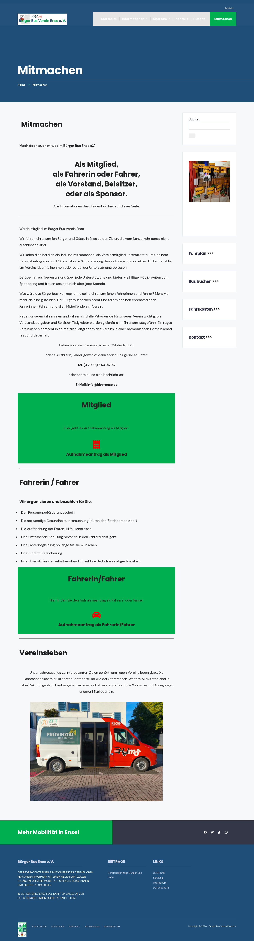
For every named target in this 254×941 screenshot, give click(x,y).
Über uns (160, 19)
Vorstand (57, 926)
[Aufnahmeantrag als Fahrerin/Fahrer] (96, 615)
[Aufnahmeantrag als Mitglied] (96, 444)
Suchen (194, 119)
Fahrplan (197, 253)
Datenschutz (161, 887)
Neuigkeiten (112, 926)
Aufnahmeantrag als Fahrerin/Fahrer (96, 625)
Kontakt (229, 8)
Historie (199, 19)
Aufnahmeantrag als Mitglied (96, 454)
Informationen (133, 19)
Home (22, 85)
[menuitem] (135, 19)
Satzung (158, 878)
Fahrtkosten (201, 309)
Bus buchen (200, 281)
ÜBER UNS (159, 873)
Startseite (109, 19)
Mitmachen (223, 19)
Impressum (160, 882)
